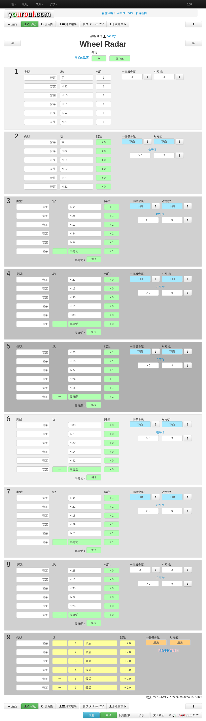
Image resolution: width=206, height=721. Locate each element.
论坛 (26, 4)
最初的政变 (82, 57)
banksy (111, 36)
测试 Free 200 (93, 24)
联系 (141, 715)
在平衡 (152, 149)
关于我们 (158, 715)
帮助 (108, 715)
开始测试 (118, 24)
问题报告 (125, 715)
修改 (30, 24)
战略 (39, 4)
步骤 (53, 4)
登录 (191, 4)
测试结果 (68, 24)
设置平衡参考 (167, 650)
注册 (91, 715)
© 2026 (184, 715)
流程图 (47, 24)
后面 (12, 24)
